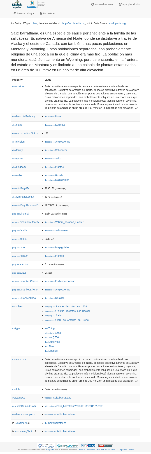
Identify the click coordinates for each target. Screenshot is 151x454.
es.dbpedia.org (117, 23)
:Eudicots (55, 124)
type (16, 328)
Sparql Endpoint (129, 4)
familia (19, 230)
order (17, 175)
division (18, 141)
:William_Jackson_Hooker (64, 222)
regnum (20, 255)
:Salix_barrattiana (60, 414)
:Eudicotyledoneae (60, 281)
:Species (51, 350)
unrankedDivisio (25, 289)
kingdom (19, 167)
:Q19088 (53, 332)
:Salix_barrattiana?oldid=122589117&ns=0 (74, 406)
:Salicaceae (56, 150)
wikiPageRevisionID (25, 205)
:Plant (49, 346)
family (17, 150)
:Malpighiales (57, 179)
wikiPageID (20, 188)
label (17, 389)
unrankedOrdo (24, 298)
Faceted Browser (102, 4)
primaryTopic (24, 431)
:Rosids (54, 175)
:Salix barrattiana (58, 397)
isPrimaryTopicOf (23, 414)
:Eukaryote (52, 341)
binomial (20, 213)
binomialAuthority (24, 116)
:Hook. (53, 116)
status (19, 272)
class (17, 124)
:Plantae (54, 167)
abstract (18, 86)
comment (19, 359)
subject (18, 306)
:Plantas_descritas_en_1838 (66, 306)
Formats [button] (47, 13)
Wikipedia (50, 450)
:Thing (50, 328)
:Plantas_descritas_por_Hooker (67, 310)
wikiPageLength (23, 196)
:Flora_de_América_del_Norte (67, 319)
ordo (18, 247)
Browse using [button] (24, 13)
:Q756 (52, 337)
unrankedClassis (25, 281)
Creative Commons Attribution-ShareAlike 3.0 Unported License (106, 450)
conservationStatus (25, 133)
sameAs (18, 397)
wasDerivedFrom (24, 406)
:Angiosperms (57, 141)
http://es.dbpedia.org (73, 23)
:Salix (53, 158)
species (20, 264)
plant (34, 23)
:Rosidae (55, 298)
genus (17, 158)
